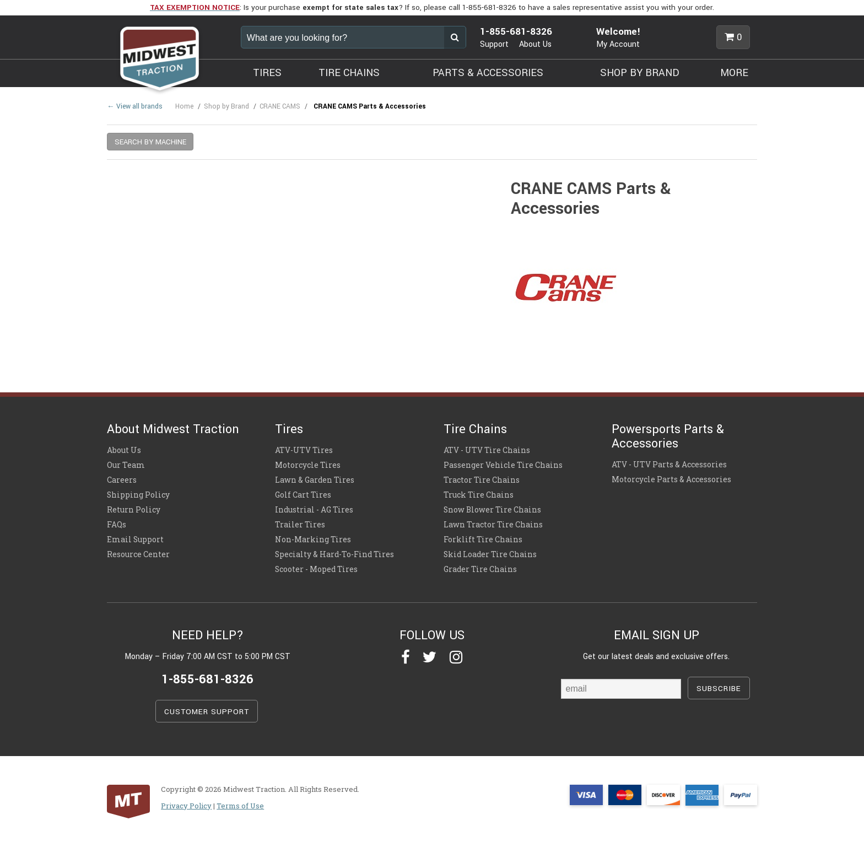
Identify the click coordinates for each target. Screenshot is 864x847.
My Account (618, 44)
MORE (734, 73)
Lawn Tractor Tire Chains (493, 525)
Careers (122, 480)
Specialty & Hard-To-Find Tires (334, 554)
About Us (535, 44)
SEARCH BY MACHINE (150, 142)
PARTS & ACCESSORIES (488, 73)
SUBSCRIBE (718, 688)
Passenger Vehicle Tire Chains (503, 465)
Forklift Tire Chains (483, 539)
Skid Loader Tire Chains (490, 554)
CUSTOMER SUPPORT (206, 711)
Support (494, 44)
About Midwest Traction (173, 429)
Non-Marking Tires (313, 539)
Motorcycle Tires (308, 465)
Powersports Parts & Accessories (668, 436)
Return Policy (133, 510)
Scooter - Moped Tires (316, 569)
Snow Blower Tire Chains (492, 510)
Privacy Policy (186, 806)
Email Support (135, 539)
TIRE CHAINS (349, 73)
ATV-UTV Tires (304, 450)
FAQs (116, 525)
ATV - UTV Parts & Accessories (669, 465)
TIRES (267, 73)
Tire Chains (475, 429)
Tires (289, 429)
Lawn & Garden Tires (314, 480)
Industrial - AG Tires (314, 510)
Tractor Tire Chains (482, 480)
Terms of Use (240, 806)
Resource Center (138, 554)
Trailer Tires (300, 525)
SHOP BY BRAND (639, 73)
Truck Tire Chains (479, 495)
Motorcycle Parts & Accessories (671, 479)
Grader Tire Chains (480, 569)
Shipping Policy (138, 495)
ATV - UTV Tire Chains (487, 450)
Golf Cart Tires (303, 495)
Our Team (126, 465)
